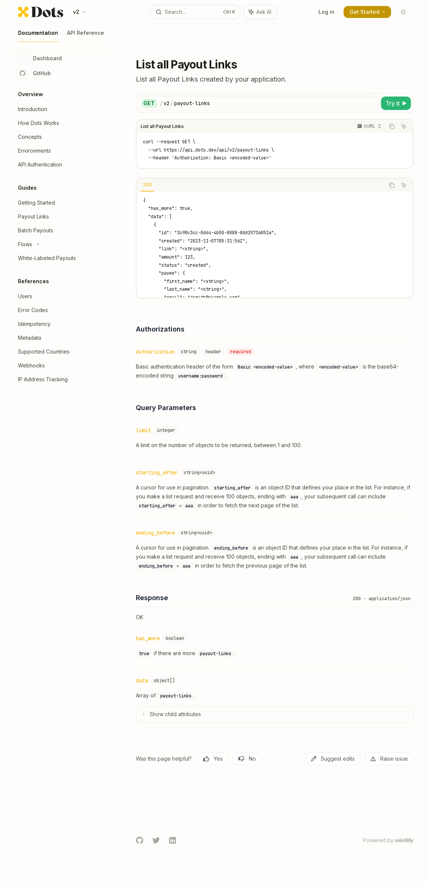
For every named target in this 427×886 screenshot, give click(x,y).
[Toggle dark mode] (403, 12)
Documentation (38, 36)
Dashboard (40, 58)
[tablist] (260, 185)
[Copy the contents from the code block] (392, 126)
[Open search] (195, 12)
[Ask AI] (404, 126)
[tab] (147, 184)
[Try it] (396, 103)
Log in (326, 12)
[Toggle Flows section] (60, 244)
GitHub (34, 73)
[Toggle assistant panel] (260, 12)
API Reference (85, 36)
